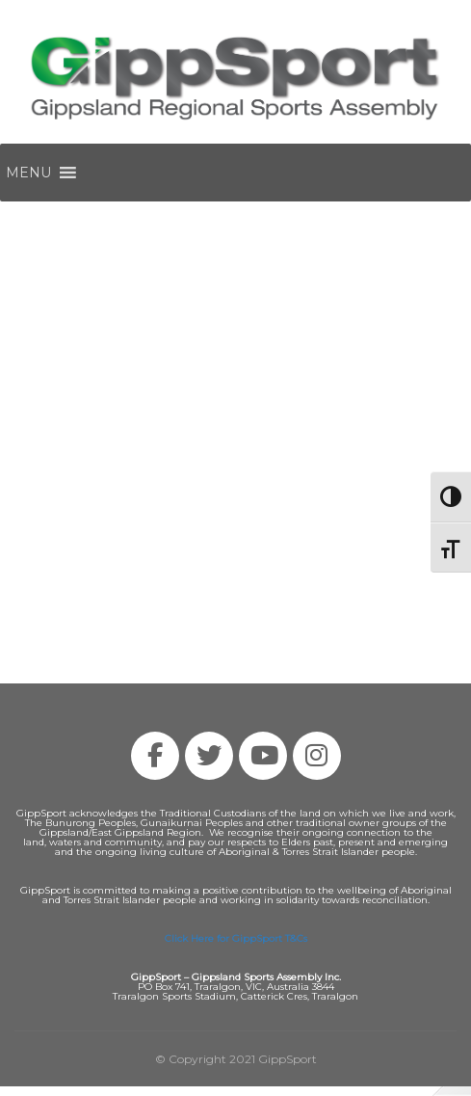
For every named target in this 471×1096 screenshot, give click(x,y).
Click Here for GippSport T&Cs (236, 938)
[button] (28, 172)
